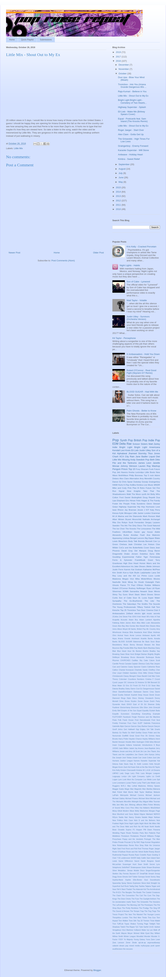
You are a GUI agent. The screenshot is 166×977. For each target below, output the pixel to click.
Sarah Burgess (147, 861)
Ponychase (116, 839)
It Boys (157, 745)
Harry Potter (123, 739)
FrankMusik (140, 560)
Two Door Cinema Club (147, 610)
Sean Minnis (154, 591)
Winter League (130, 936)
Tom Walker (123, 921)
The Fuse (135, 899)
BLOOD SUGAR (125, 642)
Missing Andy (128, 459)
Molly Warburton (141, 811)
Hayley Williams (148, 739)
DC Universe (129, 682)
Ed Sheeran (149, 704)
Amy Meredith (146, 478)
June (121, 177)
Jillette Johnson (153, 566)
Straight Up (155, 883)
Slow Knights (134, 491)
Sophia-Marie (117, 880)
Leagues (156, 773)
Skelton (115, 874)
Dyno (152, 554)
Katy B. (133, 764)
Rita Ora (116, 522)
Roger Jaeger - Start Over (131, 130)
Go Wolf (131, 733)
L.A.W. (147, 770)
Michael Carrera (137, 795)
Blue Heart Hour (124, 651)
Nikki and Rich (131, 827)
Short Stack (134, 594)
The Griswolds (143, 902)
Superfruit (116, 886)
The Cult (139, 896)
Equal (139, 711)
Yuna (148, 939)
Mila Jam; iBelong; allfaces (131, 805)
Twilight (152, 924)
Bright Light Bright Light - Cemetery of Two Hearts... (132, 101)
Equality (145, 711)
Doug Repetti (149, 497)
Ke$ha (133, 485)
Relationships (122, 845)
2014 (119, 191)
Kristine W (140, 770)
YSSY (120, 939)
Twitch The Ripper (127, 927)
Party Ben (144, 833)
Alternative (134, 478)
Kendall (116, 450)
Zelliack (129, 613)
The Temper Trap (137, 911)
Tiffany (140, 607)
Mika (137, 579)
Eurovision (125, 714)
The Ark (123, 525)
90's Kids (150, 617)
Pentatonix (134, 836)
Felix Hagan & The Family (148, 500)
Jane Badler (142, 456)
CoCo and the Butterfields (131, 547)
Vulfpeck (137, 930)
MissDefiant (155, 808)
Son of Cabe (125, 598)
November (124, 69)
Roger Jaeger (154, 849)
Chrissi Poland (154, 673)
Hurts (120, 485)
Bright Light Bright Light (133, 447)
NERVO (157, 814)
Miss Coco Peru (127, 808)
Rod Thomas (143, 849)
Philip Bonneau (136, 475)
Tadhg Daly (133, 886)
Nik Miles (152, 823)
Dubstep (137, 482)
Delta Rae (125, 443)
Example (156, 714)
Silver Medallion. (119, 871)
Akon (134, 623)
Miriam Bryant (124, 519)
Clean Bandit (141, 676)
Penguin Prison (120, 469)
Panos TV (125, 585)
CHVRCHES (125, 660)
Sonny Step (155, 877)
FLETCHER (117, 717)
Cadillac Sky (137, 660)
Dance (115, 482)
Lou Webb (147, 779)
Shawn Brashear (153, 867)
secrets (156, 613)
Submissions (46, 39)
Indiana (129, 745)
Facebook (127, 717)
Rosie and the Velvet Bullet (137, 852)
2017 (119, 56)
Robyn (125, 522)
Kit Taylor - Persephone (124, 338)
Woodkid (139, 936)
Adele (157, 532)
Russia (131, 855)
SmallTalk (143, 874)
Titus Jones (154, 453)
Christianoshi (117, 676)
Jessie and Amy (126, 751)
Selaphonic (116, 867)
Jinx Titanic (151, 751)
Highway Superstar (127, 507)
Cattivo (115, 670)
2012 (119, 200)
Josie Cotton (147, 758)
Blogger (97, 970)
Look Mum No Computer (133, 779)
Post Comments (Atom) (63, 260)
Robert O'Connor (120, 588)
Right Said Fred (118, 849)
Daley (127, 689)
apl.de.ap (142, 943)
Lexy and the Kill (127, 576)
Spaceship (116, 883)
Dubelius (144, 554)
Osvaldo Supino (124, 830)
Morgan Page (154, 811)
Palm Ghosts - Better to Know (141, 410)
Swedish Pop (142, 459)
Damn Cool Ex (136, 689)
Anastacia (138, 632)
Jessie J (141, 510)
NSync (115, 817)
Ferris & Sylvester (122, 560)
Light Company (138, 776)
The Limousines (144, 528)
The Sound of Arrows (120, 911)
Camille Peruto (118, 664)
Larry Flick (134, 773)
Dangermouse (148, 689)
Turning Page (142, 924)
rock (152, 475)
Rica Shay (139, 845)
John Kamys (149, 755)
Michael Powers (131, 798)
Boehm (145, 651)
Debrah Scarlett (130, 695)
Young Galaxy (139, 939)
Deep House (143, 695)
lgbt (143, 613)
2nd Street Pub (125, 617)
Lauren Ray (145, 466)
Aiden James (125, 623)
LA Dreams (155, 770)
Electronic (135, 707)
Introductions (147, 745)
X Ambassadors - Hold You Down (143, 354)
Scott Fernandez (136, 522)
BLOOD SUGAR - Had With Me (142, 391)
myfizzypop (145, 946)
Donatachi (149, 698)
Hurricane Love (153, 507)
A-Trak (157, 617)
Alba (138, 623)
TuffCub (120, 924)
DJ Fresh (134, 686)
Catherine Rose (153, 667)
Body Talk (132, 541)
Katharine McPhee (151, 569)
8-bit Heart (141, 617)
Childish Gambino (129, 673)
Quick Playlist (27, 39)
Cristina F (149, 679)
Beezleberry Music (120, 645)
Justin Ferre (117, 569)
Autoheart (135, 638)
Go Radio (123, 733)
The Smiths (142, 604)
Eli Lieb (135, 450)
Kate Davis (123, 764)
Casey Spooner (134, 667)
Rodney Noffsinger (137, 588)
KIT (147, 510)
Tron (114, 924)
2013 (119, 196)
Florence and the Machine (149, 717)
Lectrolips (139, 472)
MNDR (157, 485)
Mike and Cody (119, 488)
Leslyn (124, 776)
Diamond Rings (119, 698)
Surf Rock (125, 886)
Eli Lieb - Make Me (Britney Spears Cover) (131, 113)
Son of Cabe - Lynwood (138, 281)
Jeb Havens (122, 472)
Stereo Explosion (134, 883)
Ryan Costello (140, 855)
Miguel (145, 802)
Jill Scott (136, 751)
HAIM (114, 485)
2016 (119, 61)
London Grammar (152, 513)
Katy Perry (155, 510)
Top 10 (131, 469)
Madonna (116, 579)
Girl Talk (150, 729)
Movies (157, 579)
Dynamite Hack (118, 704)
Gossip (145, 482)
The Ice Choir (118, 528)
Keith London (142, 764)
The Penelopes (147, 905)
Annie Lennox (135, 635)
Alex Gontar (130, 626)
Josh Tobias (127, 758)
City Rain (130, 456)
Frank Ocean (128, 720)
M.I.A (114, 516)
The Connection (128, 896)
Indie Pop (154, 440)
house (150, 532)
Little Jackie (138, 513)
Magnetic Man (140, 789)
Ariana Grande (124, 638)
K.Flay (126, 485)
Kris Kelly (116, 770)
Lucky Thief (141, 783)
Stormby (142, 453)
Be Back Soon (148, 642)
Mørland (149, 814)
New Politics (117, 820)
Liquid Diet (154, 456)
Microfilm (127, 802)
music (149, 613)
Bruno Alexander (137, 657)
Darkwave (137, 692)
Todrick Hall (149, 607)
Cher (158, 670)
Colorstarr (123, 679)
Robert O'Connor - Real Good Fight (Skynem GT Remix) (141, 371)
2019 (119, 52)
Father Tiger (142, 557)
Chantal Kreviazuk (126, 670)
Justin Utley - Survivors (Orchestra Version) (138, 318)
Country (156, 478)
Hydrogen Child (142, 742)
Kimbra (139, 485)
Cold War (151, 676)
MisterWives (146, 579)
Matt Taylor (139, 792)
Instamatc (137, 745)
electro (138, 613)
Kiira (150, 767)
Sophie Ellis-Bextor (133, 880)
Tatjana (148, 886)
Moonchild (136, 519)
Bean (158, 642)
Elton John (148, 707)
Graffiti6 (125, 736)
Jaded (131, 748)
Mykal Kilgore (139, 814)
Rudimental (117, 855)
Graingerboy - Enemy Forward (133, 146)
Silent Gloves (147, 594)
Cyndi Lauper (117, 682)
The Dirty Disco (135, 525)
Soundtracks (155, 880)
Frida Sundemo (138, 503)
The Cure (147, 896)
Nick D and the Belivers (144, 820)
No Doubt (139, 582)
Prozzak (127, 842)
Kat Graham (136, 569)
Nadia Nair (123, 817)
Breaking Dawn (118, 654)
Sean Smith (143, 864)
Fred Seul (155, 720)
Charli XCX (118, 456)
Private (121, 842)
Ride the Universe (152, 845)
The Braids (137, 892)
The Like (149, 601)
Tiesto (144, 918)
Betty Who (155, 494)
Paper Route (125, 833)
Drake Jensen (131, 554)
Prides (114, 842)
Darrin (157, 692)
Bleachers (122, 541)
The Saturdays (129, 604)
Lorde (157, 576)
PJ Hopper (137, 830)
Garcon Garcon (130, 726)
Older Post (98, 252)
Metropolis (124, 795)
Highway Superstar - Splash (132, 107)
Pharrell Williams (147, 836)
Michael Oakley (118, 798)
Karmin (127, 569)
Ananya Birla (127, 632)
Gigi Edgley (140, 729)
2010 (119, 209)
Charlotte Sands (141, 670)
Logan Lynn (117, 779)
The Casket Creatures (151, 892)
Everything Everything (141, 714)
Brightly (151, 654)
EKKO (129, 704)
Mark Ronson (149, 516)
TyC (137, 927)
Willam (157, 933)
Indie (114, 447)
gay (143, 532)
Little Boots (150, 472)
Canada (128, 664)
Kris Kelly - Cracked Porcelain (141, 246)
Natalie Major (147, 817)
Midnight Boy (137, 802)
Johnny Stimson (129, 466)
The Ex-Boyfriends (133, 601)
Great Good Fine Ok (139, 736)
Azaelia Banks (147, 638)
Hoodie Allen (131, 742)
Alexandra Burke (120, 535)
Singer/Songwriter (153, 871)
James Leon (144, 463)
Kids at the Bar (142, 767)
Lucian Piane (131, 783)
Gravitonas (117, 563)
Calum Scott (154, 660)
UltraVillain (127, 532)
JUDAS (115, 748)
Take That (148, 491)
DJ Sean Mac (154, 686)
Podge (157, 836)
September (124, 164)
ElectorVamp (125, 707)
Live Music (148, 485)
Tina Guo (152, 918)
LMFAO (115, 773)
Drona (127, 701)
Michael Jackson (153, 795)
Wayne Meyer (126, 933)
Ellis (141, 707)
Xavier (137, 532)
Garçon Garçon (154, 726)
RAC (138, 842)
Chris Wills (142, 673)
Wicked (136, 933)
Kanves (137, 761)
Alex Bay (121, 626)
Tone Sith (132, 921)
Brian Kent (130, 654)
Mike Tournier (154, 802)
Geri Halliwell (129, 729)
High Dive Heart (131, 563)
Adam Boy (133, 620)
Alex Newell (140, 626)
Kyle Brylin (134, 572)
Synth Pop (126, 440)
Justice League (126, 761)
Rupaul (125, 855)
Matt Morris (128, 792)
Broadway (125, 657)
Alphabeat (122, 453)
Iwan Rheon (118, 510)
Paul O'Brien (137, 585)
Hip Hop (141, 507)
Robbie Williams (152, 585)
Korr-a (125, 572)
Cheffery (152, 670)
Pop (115, 440)
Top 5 (146, 475)
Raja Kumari (146, 842)
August (122, 169)
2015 (119, 187)
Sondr (147, 877)
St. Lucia (142, 598)
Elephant (121, 500)
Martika (149, 789)
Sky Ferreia (124, 874)
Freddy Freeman (119, 723)
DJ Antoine (139, 682)
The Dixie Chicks (124, 899)
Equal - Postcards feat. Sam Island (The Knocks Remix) (132, 120)
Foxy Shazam (142, 469)
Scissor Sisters (140, 444)
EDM (115, 443)
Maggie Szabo (118, 789)
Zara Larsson (118, 943)
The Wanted (138, 914)
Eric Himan (131, 500)
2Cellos (115, 617)
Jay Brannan (130, 510)
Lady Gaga (124, 773)
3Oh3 (134, 617)
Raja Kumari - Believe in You (132, 91)
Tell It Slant (121, 889)
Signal (121, 491)
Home (12, 39)
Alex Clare (124, 478)
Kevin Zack (122, 767)
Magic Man (129, 789)
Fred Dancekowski (142, 720)
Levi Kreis (125, 450)
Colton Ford (117, 497)
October (123, 73)
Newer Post (14, 252)
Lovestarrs (121, 783)
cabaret (115, 946)
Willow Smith (117, 936)
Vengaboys (116, 930)
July (121, 173)
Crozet (157, 679)
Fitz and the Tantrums (124, 463)
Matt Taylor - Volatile (137, 300)
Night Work (143, 823)
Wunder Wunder (150, 936)
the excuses (128, 949)
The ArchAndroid (153, 889)
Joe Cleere (139, 755)
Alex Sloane (150, 626)
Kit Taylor (156, 767)
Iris (132, 566)
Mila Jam (116, 805)
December (124, 64)
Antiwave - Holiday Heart (130, 154)
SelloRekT (126, 867)
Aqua (114, 638)
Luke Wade (150, 783)
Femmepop (155, 557)
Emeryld (156, 707)
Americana (154, 447)
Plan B (135, 488)
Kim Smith (117, 572)
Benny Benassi (136, 645)
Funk (151, 469)
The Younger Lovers (151, 914)
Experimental (128, 557)
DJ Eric (126, 686)
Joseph (119, 758)
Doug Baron (154, 551)
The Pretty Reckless (130, 908)
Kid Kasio (132, 767)
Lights (148, 776)
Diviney (141, 698)
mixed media (134, 946)
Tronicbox (131, 610)
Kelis (151, 764)
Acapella (115, 620)
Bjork (145, 648)
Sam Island (151, 858)
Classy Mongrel (129, 676)
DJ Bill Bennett (151, 682)
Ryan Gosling (152, 855)
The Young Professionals (124, 607)
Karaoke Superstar (148, 761)
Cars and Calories (119, 667)
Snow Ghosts (122, 877)
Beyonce (115, 648)
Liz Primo (142, 576)
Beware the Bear (152, 645)
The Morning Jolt (133, 905)
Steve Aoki (145, 883)
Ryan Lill (150, 588)
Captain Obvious (138, 664)
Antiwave (146, 635)
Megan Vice (128, 579)
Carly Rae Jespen (153, 664)
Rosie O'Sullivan (119, 852)
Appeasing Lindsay (121, 538)
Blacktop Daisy (154, 648)
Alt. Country (151, 629)
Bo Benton (136, 651)
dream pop (123, 946)
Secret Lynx (155, 864)
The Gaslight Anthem (148, 899)
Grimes (151, 736)
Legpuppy (116, 776)
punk (153, 946)
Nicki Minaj (127, 582)
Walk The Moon (134, 494)
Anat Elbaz (147, 632)
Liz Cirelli (156, 776)
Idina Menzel (155, 742)
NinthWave (123, 475)
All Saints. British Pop (137, 629)
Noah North (149, 827)
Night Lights (134, 823)
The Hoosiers (154, 902)
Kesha (131, 472)
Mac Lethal (132, 786)
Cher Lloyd (117, 673)
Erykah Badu (154, 711)
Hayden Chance (135, 739)
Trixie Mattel (155, 921)
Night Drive (123, 823)
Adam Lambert (145, 620)
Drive (121, 701)
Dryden (134, 701)
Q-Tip (133, 842)
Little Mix (18, 148)
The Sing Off (155, 908)
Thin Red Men (135, 918)
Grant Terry (154, 560)
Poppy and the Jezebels (132, 839)
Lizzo (150, 576)
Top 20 (140, 921)
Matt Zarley (154, 444)
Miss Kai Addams (142, 808)
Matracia (156, 789)
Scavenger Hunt (129, 864)
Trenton (146, 921)
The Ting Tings (150, 911)
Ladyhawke (145, 572)
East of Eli (138, 704)
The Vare (128, 914)
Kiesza (115, 513)
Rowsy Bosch (154, 852)
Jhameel (132, 453)
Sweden (116, 525)
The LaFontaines (119, 905)
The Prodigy (144, 908)
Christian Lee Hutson (144, 544)
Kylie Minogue (125, 513)
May (121, 182)
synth (144, 494)
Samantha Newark (138, 591)
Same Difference (125, 861)
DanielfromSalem (125, 692)
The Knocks (130, 528)
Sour (135, 598)
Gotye (115, 507)
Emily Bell (116, 711)
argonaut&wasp (153, 943)
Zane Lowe (155, 939)
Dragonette (117, 554)
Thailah (129, 889)
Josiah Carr (137, 758)
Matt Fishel (117, 792)
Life (129, 776)
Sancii (136, 861)
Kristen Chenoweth (128, 770)
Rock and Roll (131, 849)
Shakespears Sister (138, 867)
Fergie (134, 717)
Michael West (144, 798)
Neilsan (157, 817)
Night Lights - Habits (130, 265)
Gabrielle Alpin (118, 726)
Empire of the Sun (128, 711)
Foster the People (121, 503)
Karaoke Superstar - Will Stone (133, 150)
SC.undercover (124, 858)
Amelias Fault (138, 535)
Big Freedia (124, 648)
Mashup (156, 466)
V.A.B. (151, 927)
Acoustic (124, 620)
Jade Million (124, 748)
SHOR (133, 858)
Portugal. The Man (152, 839)
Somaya (141, 877)
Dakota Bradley (118, 689)
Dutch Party (155, 701)
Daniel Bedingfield (133, 497)
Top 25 (123, 610)
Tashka (142, 886)
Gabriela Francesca (152, 723)
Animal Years (123, 635)
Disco (134, 698)
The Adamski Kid (139, 889)
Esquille (115, 714)
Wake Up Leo (147, 930)
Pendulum (125, 836)
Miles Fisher (148, 805)
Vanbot (157, 927)
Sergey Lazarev (152, 522)
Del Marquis (140, 551)
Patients (152, 833)
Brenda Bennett (145, 541)
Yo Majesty (128, 939)
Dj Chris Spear (126, 482)
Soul (146, 880)
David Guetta (117, 695)
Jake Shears (139, 566)
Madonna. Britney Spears (149, 786)
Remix (131, 845)
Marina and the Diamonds (130, 516)
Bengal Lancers (137, 538)
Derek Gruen (154, 695)
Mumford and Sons (125, 814)
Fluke (114, 720)
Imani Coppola (118, 745)
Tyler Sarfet (143, 927)
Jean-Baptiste (149, 748)
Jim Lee (143, 751)
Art (148, 494)
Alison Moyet (122, 629)
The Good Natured (151, 525)
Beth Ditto (155, 459)
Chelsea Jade (125, 544)
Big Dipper (149, 538)
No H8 (141, 827)
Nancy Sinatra (135, 817)
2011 (119, 205)
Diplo (129, 698)
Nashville (116, 582)
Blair (114, 651)
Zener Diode (131, 943)
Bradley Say (155, 651)
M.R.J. (123, 786)
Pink (130, 488)
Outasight (149, 582)
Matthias (149, 792)
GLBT (140, 723)
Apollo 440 (155, 635)
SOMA (125, 591)
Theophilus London (120, 918)
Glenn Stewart (153, 503)
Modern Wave (128, 811)
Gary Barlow (142, 726)
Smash (151, 874)
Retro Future (145, 488)
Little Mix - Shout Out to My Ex (133, 95)
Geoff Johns (117, 729)
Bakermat (137, 642)
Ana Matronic (153, 535)
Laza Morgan (146, 773)
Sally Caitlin (141, 858)
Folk (119, 720)
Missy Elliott (117, 811)
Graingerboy (154, 482)
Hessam (121, 742)
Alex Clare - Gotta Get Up (131, 134)
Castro (144, 667)
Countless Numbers (136, 679)
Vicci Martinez (127, 930)
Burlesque (150, 657)
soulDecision (117, 949)
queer (157, 946)
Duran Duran (143, 701)
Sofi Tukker (132, 877)
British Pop (140, 440)
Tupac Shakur (130, 924)
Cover (146, 547)
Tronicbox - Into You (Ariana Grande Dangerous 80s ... (132, 85)
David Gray (127, 551)
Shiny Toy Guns (120, 594)
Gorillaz (138, 733)
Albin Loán (145, 623)
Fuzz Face (131, 723)
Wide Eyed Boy (147, 933)
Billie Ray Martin (136, 648)
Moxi (114, 814)
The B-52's (116, 892)
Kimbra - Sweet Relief (129, 159)
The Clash (116, 896)
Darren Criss (148, 692)
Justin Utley (145, 450)
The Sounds (154, 604)
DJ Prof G (143, 686)
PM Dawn (147, 830)
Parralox (135, 833)
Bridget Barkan (141, 654)
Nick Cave (128, 820)
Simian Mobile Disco (136, 871)
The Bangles (127, 892)
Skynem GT (134, 874)
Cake (146, 660)
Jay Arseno (139, 748)
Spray (124, 883)
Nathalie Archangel (151, 519)
